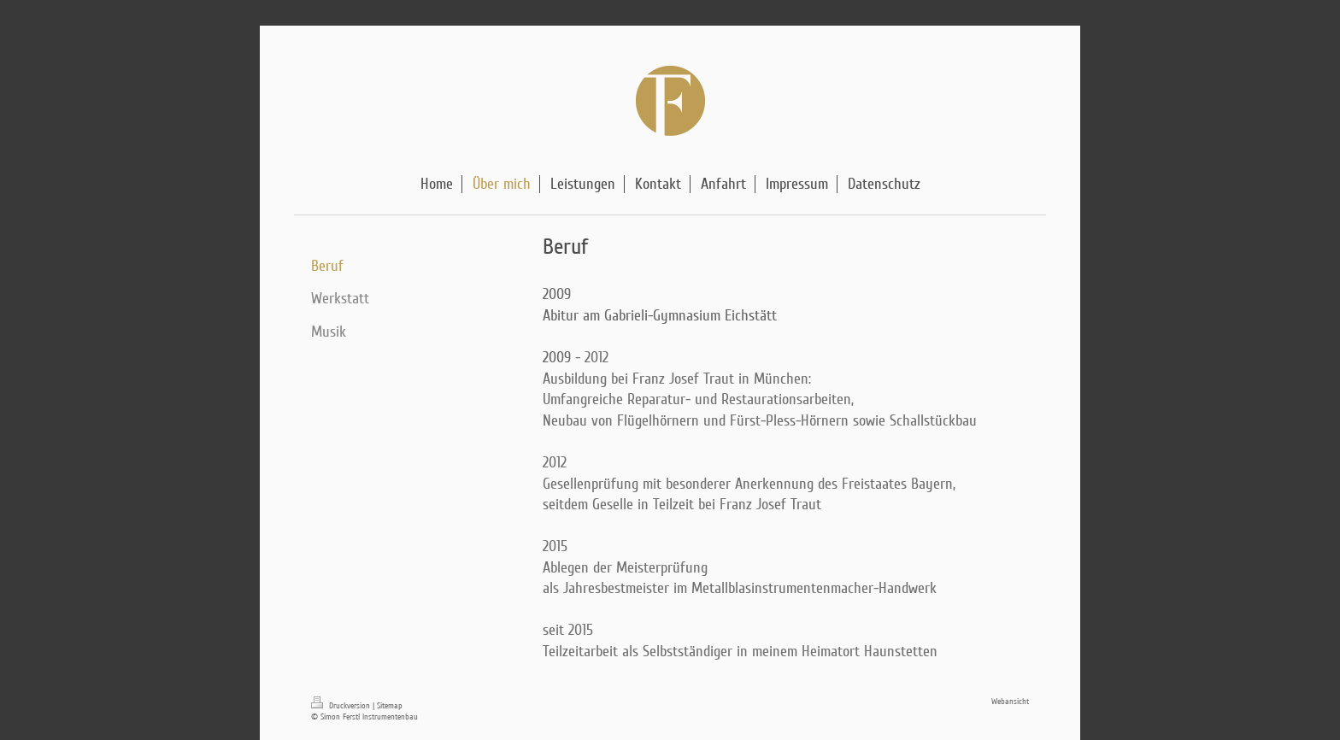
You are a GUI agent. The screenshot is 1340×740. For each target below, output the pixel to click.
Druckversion (342, 706)
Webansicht (1010, 701)
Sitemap (390, 706)
